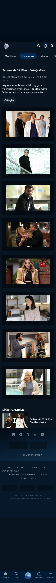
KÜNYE (45, 468)
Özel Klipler (10, 56)
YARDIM (43, 474)
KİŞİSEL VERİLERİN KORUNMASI (22, 474)
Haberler (44, 56)
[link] (6, 46)
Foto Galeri (28, 56)
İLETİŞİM (22, 479)
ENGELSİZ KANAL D (16, 468)
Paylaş (9, 100)
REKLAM (33, 468)
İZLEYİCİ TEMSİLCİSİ (11, 471)
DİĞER (33, 479)
